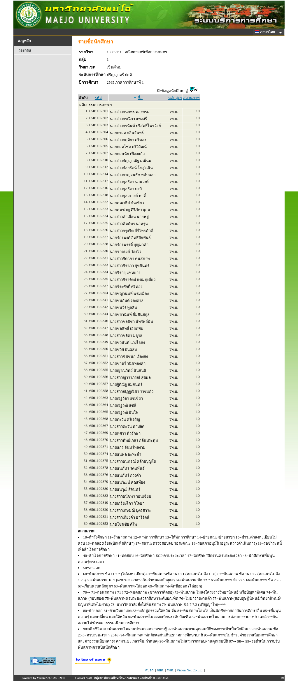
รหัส (98, 98)
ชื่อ (140, 98)
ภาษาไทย (266, 32)
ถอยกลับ (24, 50)
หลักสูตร (175, 98)
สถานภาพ (191, 98)
